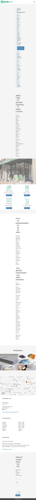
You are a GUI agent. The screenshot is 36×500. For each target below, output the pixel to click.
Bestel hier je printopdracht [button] (20, 48)
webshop (18, 85)
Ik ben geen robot (18, 492)
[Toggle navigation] (34, 2)
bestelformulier (19, 475)
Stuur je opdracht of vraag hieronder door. (10, 412)
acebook (4, 409)
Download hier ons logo (7, 449)
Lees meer (9, 195)
